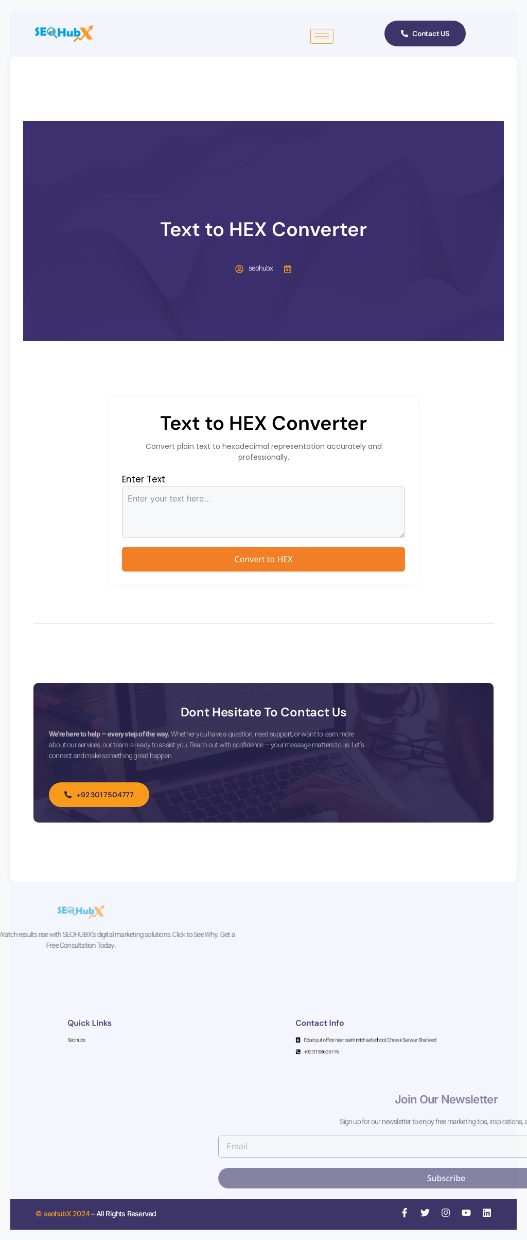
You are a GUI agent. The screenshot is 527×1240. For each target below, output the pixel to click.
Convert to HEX (263, 559)
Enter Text (143, 479)
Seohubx (118, 1038)
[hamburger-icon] (321, 36)
